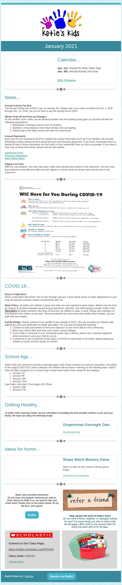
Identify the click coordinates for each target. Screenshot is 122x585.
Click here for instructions (76, 475)
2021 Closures (66, 80)
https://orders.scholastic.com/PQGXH (31, 549)
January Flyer (16, 561)
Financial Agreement (16, 155)
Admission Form (14, 153)
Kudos (32, 515)
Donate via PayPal (61, 576)
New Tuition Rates (15, 158)
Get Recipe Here (71, 432)
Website (29, 576)
